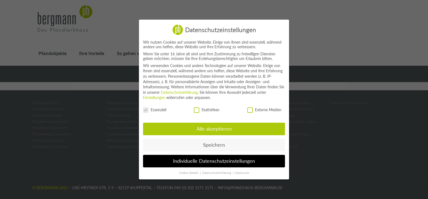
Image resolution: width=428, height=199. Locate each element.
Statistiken (206, 109)
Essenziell (154, 109)
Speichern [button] (214, 145)
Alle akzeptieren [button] (214, 129)
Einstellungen (154, 97)
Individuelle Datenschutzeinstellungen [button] (214, 161)
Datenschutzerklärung (179, 92)
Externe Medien (264, 109)
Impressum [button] (242, 172)
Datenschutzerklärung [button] (217, 172)
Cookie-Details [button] (189, 172)
